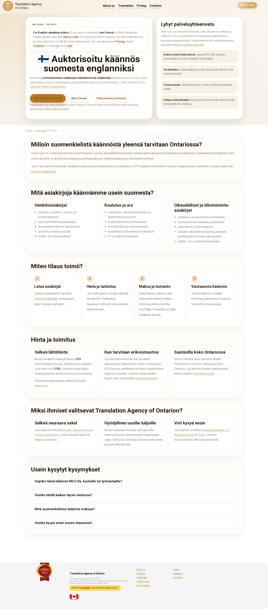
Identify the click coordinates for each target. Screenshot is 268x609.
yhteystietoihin (82, 430)
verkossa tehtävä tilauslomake (47, 86)
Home (29, 130)
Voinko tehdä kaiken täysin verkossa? (63, 495)
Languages (40, 130)
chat (69, 45)
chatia (202, 434)
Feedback (178, 577)
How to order (247, 5)
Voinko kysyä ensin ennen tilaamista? (63, 523)
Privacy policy (143, 585)
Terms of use (143, 581)
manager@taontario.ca (216, 430)
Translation (125, 5)
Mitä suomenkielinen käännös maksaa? (65, 509)
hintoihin (67, 430)
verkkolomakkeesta (43, 171)
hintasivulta (41, 385)
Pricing (141, 5)
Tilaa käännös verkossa (47, 98)
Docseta (85, 588)
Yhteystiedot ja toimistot (111, 98)
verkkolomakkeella (193, 45)
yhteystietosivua (184, 434)
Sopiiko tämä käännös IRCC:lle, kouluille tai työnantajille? (78, 481)
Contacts (155, 5)
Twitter (176, 569)
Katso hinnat (79, 98)
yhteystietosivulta (204, 373)
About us (109, 5)
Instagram (178, 573)
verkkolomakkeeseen (48, 434)
